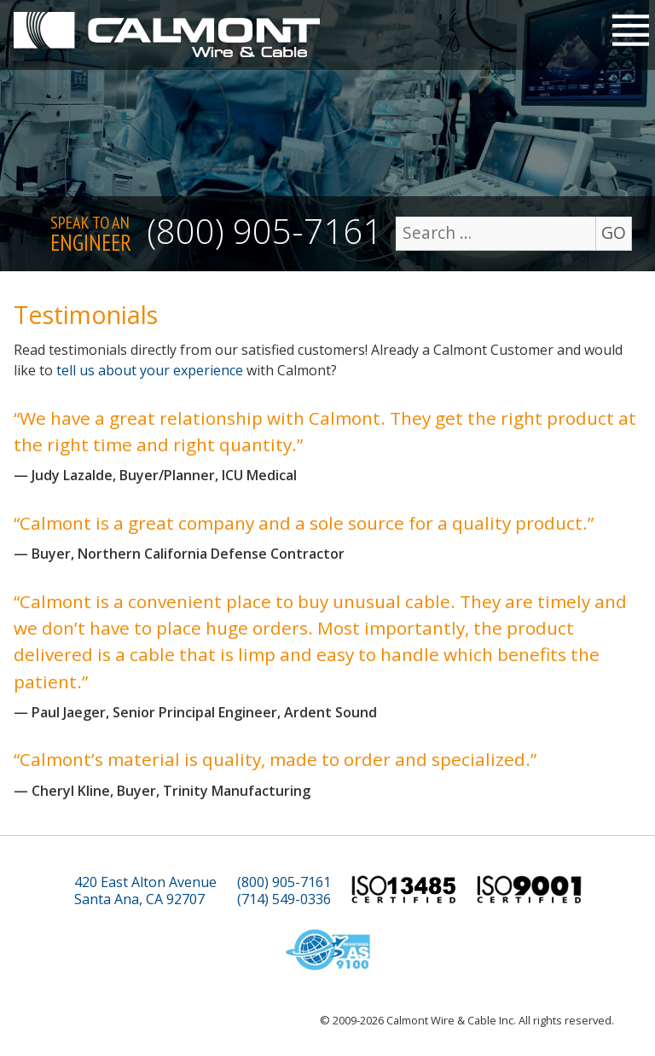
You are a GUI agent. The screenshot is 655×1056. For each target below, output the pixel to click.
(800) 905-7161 (264, 230)
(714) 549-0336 (284, 899)
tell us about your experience (149, 370)
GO (613, 232)
